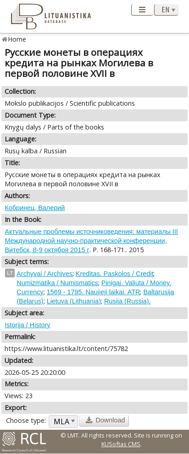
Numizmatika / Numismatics (57, 282)
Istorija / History (27, 325)
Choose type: (26, 420)
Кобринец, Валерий (35, 207)
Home (17, 39)
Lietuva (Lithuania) (74, 301)
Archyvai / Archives (44, 273)
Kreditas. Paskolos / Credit (115, 273)
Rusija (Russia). (127, 301)
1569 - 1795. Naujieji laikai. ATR (93, 292)
